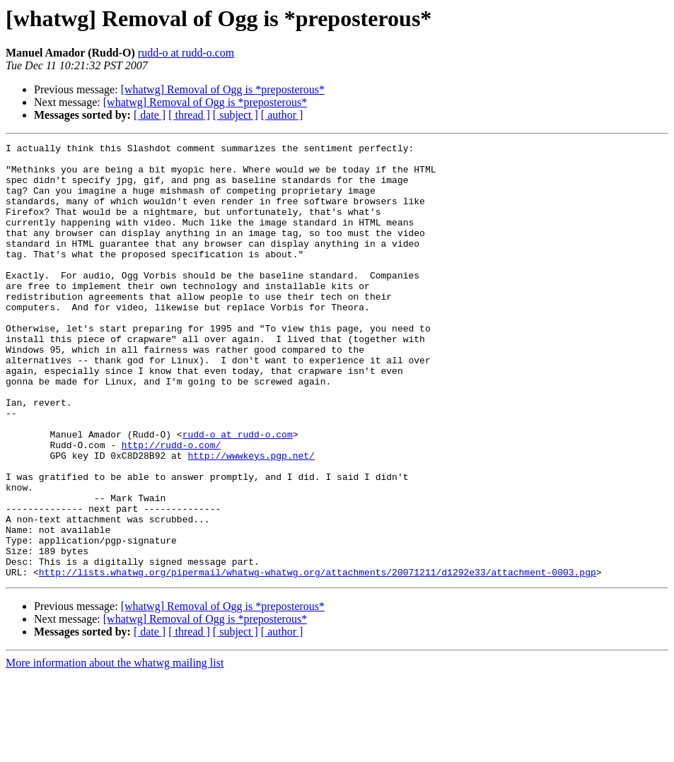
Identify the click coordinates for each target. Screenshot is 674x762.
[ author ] (282, 115)
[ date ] (149, 115)
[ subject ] (235, 115)
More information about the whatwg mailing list (114, 750)
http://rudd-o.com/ (171, 506)
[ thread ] (189, 115)
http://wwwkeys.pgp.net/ (250, 518)
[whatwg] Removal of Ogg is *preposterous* (223, 89)
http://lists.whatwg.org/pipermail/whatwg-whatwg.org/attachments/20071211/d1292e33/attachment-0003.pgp (317, 658)
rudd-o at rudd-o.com (186, 53)
